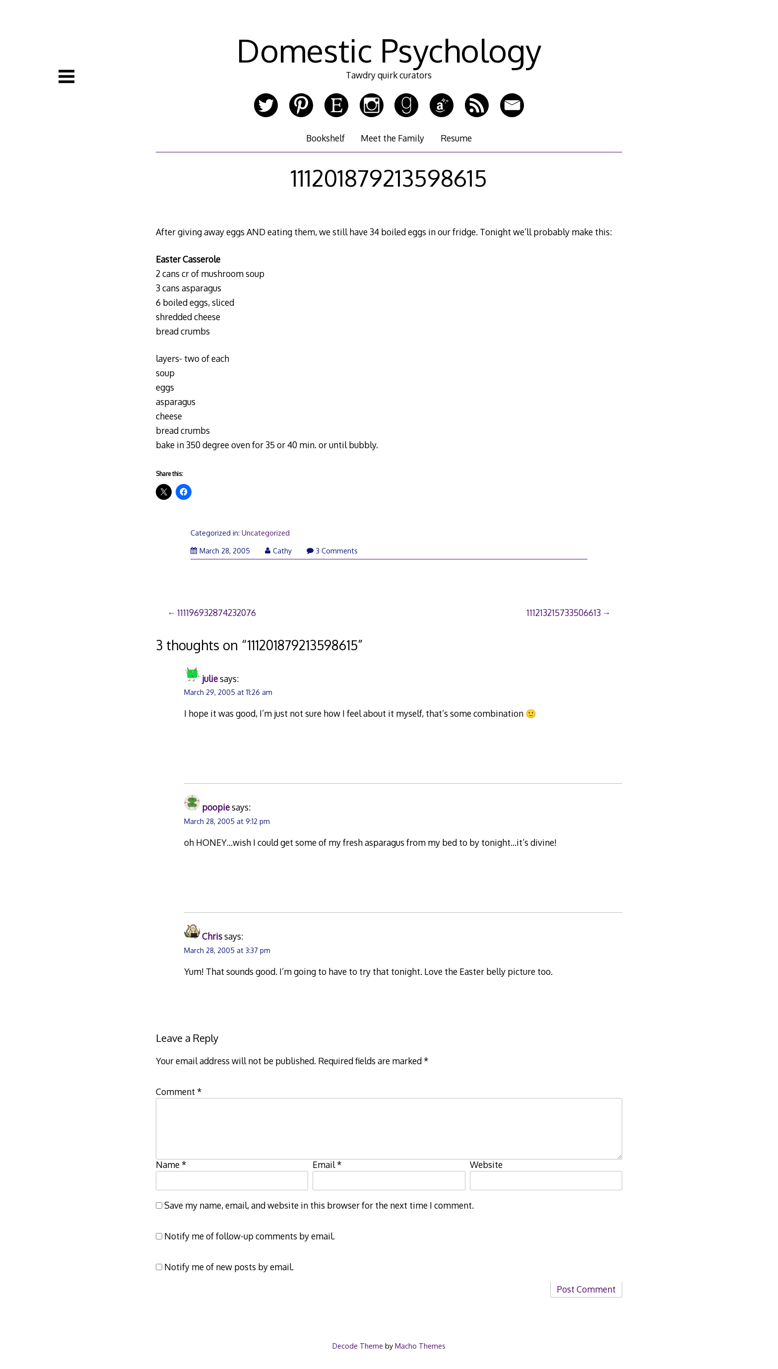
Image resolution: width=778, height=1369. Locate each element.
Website (486, 1164)
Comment (179, 1091)
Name (171, 1164)
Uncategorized (266, 533)
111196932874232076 (216, 612)
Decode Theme (357, 1345)
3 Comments (332, 551)
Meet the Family (392, 138)
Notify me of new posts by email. (229, 1266)
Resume (456, 138)
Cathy (278, 551)
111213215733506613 (563, 612)
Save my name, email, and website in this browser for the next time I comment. (319, 1205)
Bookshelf (325, 138)
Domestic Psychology (389, 50)
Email (327, 1164)
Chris (212, 936)
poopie (216, 807)
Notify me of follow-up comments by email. (249, 1236)
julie (210, 678)
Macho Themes (420, 1345)
